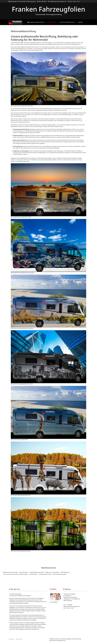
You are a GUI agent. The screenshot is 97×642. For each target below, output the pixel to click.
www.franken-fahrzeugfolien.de (57, 640)
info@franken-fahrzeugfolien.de (58, 1)
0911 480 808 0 (42, 1)
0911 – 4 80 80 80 (67, 605)
